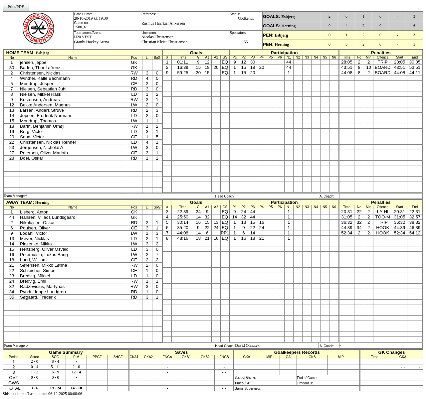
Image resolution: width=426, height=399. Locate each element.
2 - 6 (76, 366)
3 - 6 (34, 388)
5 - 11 (55, 366)
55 (246, 42)
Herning (289, 26)
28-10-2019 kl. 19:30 (91, 18)
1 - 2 (34, 372)
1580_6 (80, 27)
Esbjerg (288, 16)
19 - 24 (55, 388)
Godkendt (246, 18)
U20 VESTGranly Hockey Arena (91, 39)
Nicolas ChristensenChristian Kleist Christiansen (164, 39)
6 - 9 (55, 372)
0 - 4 (34, 366)
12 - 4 (76, 372)
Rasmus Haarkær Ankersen (163, 23)
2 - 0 (34, 361)
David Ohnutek (247, 345)
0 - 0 (34, 377)
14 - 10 (76, 388)
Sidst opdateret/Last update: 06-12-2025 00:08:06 (42, 393)
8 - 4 (55, 361)
